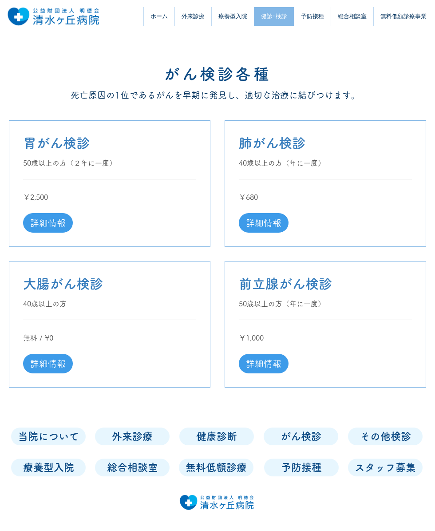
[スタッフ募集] (385, 467)
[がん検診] (301, 436)
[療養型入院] (48, 467)
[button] (48, 223)
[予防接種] (301, 467)
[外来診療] (132, 436)
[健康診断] (216, 436)
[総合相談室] (132, 467)
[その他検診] (385, 436)
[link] (109, 143)
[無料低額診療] (216, 467)
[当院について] (48, 436)
